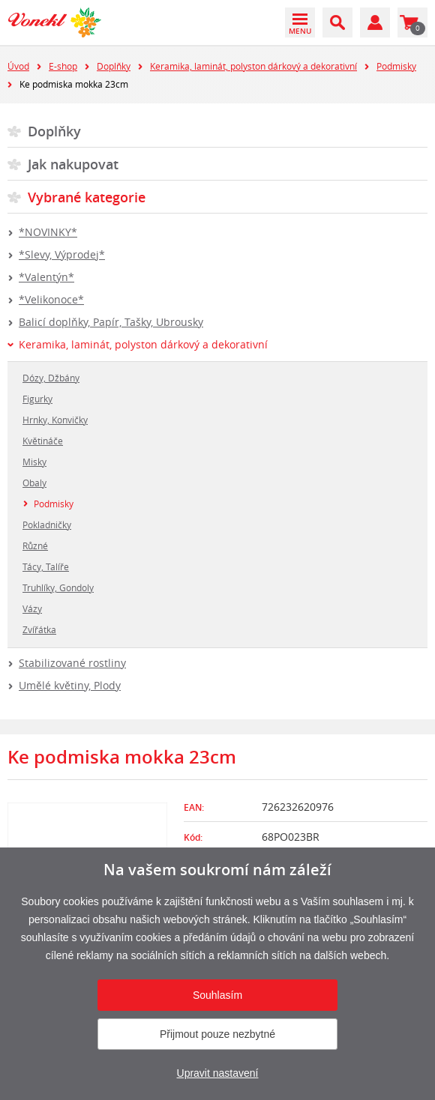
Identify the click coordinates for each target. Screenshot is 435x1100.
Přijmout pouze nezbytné (217, 1034)
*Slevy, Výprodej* (62, 254)
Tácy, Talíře (45, 566)
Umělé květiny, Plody (70, 685)
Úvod (18, 66)
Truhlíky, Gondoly (58, 587)
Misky (34, 462)
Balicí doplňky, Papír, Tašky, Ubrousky (111, 322)
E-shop (63, 66)
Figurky (37, 399)
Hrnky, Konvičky (55, 420)
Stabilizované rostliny (72, 663)
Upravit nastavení (218, 1073)
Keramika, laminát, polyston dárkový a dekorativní (253, 66)
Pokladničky (46, 525)
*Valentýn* (46, 277)
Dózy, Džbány (51, 378)
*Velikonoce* (51, 299)
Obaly (34, 483)
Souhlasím (217, 995)
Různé (35, 545)
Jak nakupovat (73, 164)
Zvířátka (39, 629)
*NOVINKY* (48, 232)
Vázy (32, 608)
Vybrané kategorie (87, 197)
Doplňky (113, 66)
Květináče (42, 441)
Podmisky (396, 66)
